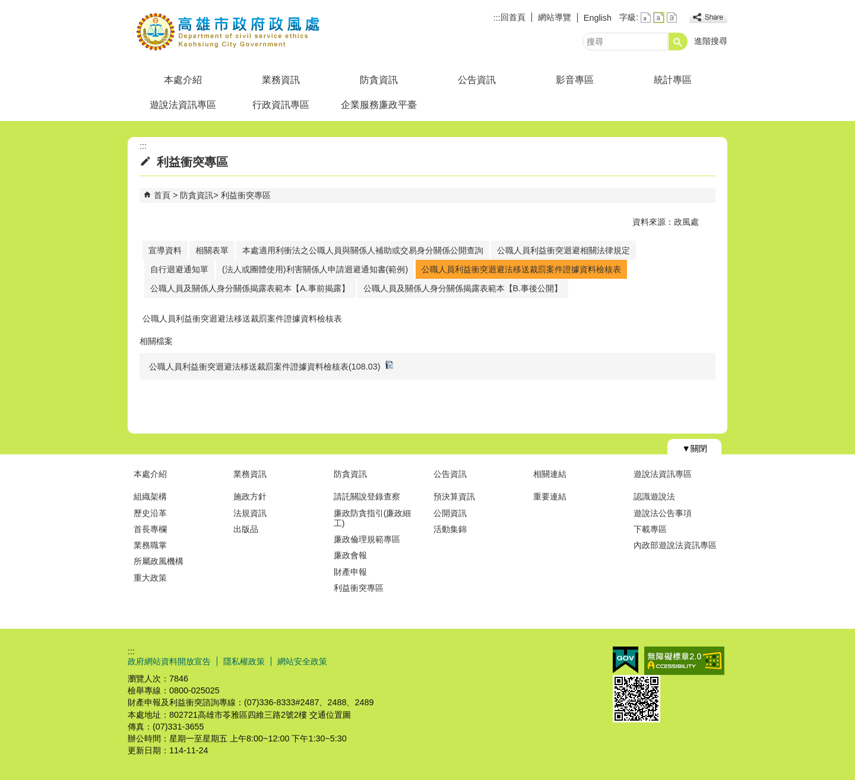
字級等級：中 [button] (658, 17)
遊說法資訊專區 (183, 105)
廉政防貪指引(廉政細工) (372, 518)
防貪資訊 (379, 80)
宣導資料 (165, 250)
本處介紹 (183, 80)
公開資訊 (450, 513)
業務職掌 (150, 545)
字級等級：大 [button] (672, 17)
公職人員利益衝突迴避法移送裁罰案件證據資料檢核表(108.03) (271, 365)
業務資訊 (281, 80)
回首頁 (513, 17)
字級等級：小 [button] (646, 17)
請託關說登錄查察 (367, 496)
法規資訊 (250, 513)
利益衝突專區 (246, 195)
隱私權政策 (244, 661)
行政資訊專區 (280, 105)
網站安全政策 (302, 661)
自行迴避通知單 (179, 269)
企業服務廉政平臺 (379, 105)
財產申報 (350, 572)
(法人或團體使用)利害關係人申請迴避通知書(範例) (315, 269)
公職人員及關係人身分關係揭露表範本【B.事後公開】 (463, 288)
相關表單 (212, 250)
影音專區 (575, 80)
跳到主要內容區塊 (6, 6)
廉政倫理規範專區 (367, 539)
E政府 (625, 660)
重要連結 (549, 496)
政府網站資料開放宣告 (169, 661)
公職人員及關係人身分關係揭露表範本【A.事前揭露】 (250, 288)
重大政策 (150, 577)
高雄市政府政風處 (228, 32)
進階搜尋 (710, 41)
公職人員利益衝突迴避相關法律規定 (563, 250)
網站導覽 (554, 17)
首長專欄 (150, 529)
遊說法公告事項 (663, 513)
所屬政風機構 (158, 561)
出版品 (245, 529)
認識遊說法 (654, 496)
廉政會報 (350, 555)
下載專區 (650, 529)
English (598, 18)
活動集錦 (450, 529)
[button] (678, 41)
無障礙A (684, 661)
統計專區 (673, 80)
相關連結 (549, 474)
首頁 (162, 195)
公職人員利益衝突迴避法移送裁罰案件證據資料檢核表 (521, 269)
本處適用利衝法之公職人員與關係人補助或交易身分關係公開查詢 (362, 250)
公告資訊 (477, 80)
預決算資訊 (454, 496)
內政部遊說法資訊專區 (675, 545)
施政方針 (250, 496)
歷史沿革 (150, 513)
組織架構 (150, 496)
